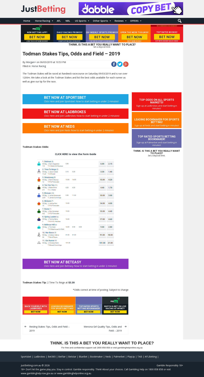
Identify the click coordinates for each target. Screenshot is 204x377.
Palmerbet (119, 356)
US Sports (80, 20)
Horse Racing (42, 20)
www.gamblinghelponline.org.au (74, 373)
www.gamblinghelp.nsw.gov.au (37, 373)
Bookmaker (96, 356)
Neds (108, 356)
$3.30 (71, 282)
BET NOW (37, 37)
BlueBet (83, 356)
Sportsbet (26, 356)
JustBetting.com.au (31, 365)
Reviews (119, 20)
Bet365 (52, 356)
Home (26, 20)
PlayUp (131, 356)
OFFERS (134, 20)
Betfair (62, 356)
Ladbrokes (39, 356)
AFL (59, 20)
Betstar (72, 356)
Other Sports (100, 20)
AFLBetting (151, 356)
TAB (139, 356)
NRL (68, 20)
